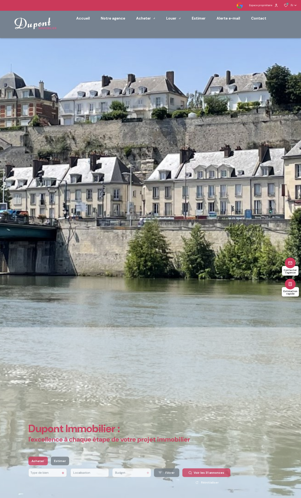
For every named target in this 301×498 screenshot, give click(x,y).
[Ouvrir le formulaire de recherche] (166, 476)
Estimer (60, 465)
